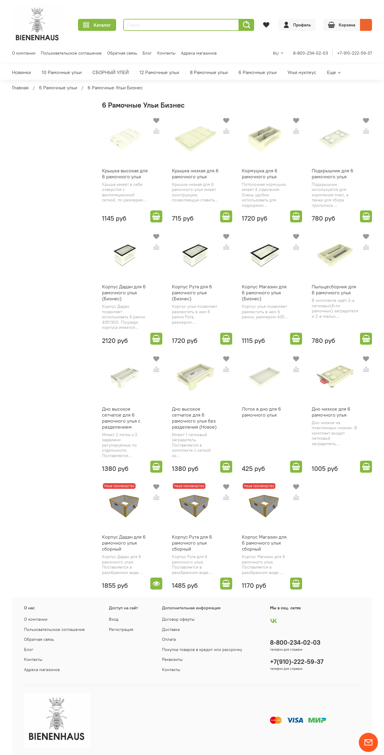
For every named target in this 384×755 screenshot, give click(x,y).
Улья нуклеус (301, 72)
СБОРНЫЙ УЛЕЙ (110, 72)
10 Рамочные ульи (62, 72)
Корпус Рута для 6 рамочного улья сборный (192, 543)
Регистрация (121, 629)
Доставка (171, 629)
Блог (147, 53)
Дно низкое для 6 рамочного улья (331, 412)
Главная (20, 88)
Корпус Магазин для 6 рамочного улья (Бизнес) (264, 293)
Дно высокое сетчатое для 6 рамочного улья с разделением (121, 418)
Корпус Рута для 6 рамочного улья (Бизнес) (192, 293)
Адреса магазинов (199, 53)
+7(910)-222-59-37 (296, 662)
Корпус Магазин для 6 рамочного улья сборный (264, 543)
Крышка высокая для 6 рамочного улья (125, 174)
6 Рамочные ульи (257, 72)
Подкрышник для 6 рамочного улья (332, 174)
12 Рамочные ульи (159, 72)
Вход (113, 619)
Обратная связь (122, 53)
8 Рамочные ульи (209, 72)
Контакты (166, 53)
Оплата (169, 639)
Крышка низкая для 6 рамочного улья (195, 174)
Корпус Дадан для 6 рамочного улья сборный (124, 543)
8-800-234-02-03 (310, 53)
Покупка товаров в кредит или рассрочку (202, 649)
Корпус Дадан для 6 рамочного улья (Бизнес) (124, 293)
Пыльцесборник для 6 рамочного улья (334, 290)
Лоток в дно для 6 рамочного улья (261, 412)
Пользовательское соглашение (71, 53)
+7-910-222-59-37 (354, 53)
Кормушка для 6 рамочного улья (260, 174)
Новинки (21, 72)
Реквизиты (172, 659)
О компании (23, 53)
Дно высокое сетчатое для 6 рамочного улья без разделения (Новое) (194, 418)
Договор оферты (178, 619)
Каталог (97, 25)
